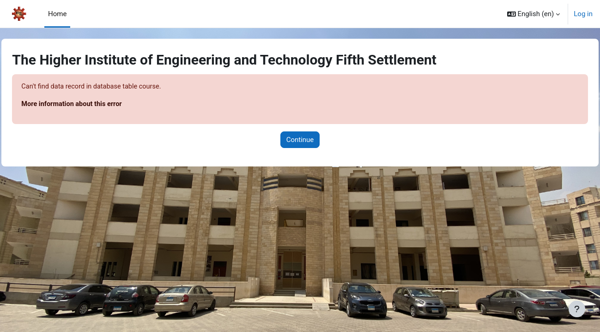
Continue (300, 140)
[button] (533, 14)
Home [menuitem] (57, 14)
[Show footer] (577, 309)
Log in (583, 14)
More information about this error (94, 105)
